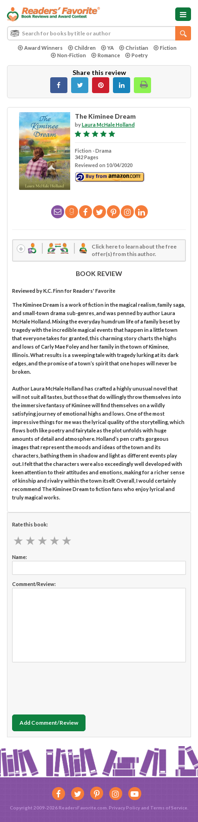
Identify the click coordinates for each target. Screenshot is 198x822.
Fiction (165, 48)
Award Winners (40, 48)
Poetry (136, 55)
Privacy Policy (124, 807)
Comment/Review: (34, 584)
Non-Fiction (68, 55)
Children (82, 48)
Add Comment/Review (49, 722)
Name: (19, 557)
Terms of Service (168, 807)
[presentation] (82, 686)
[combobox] (99, 33)
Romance (105, 55)
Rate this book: (30, 524)
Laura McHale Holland (108, 124)
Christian (133, 48)
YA (107, 48)
